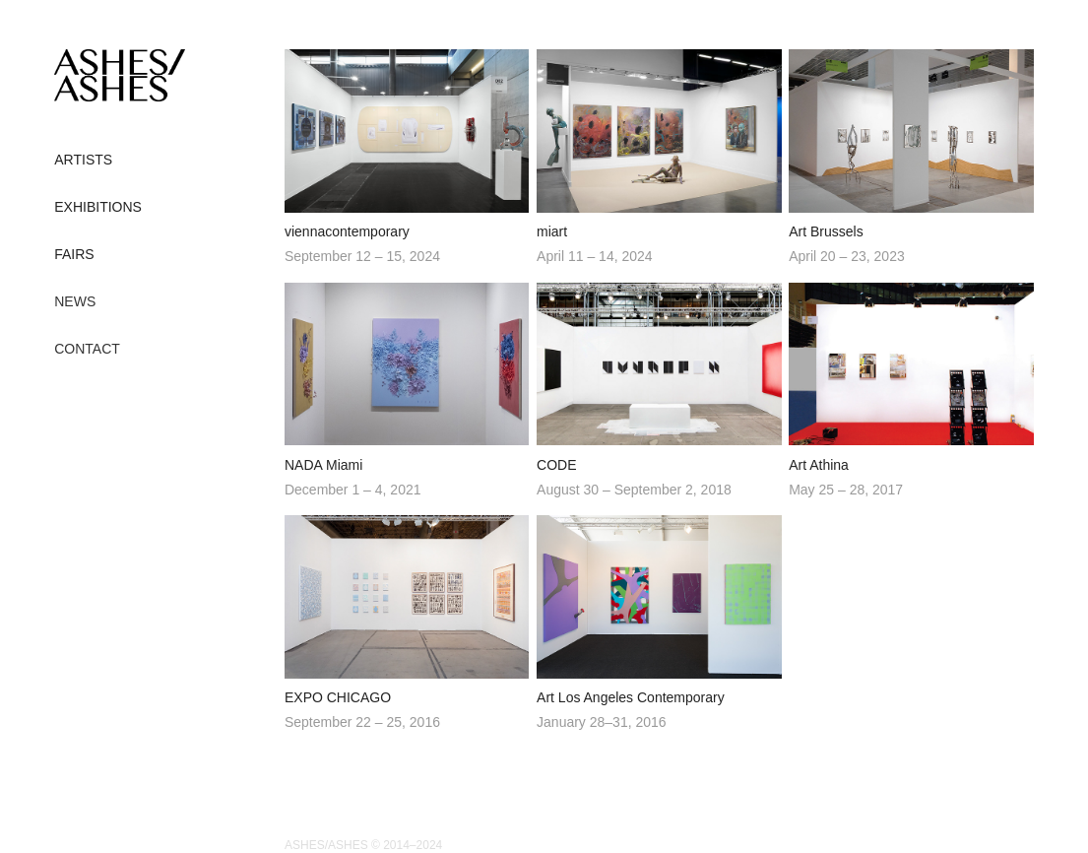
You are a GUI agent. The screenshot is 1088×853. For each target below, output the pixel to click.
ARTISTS (83, 159)
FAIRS (74, 254)
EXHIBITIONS (98, 207)
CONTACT (87, 349)
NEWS (75, 301)
